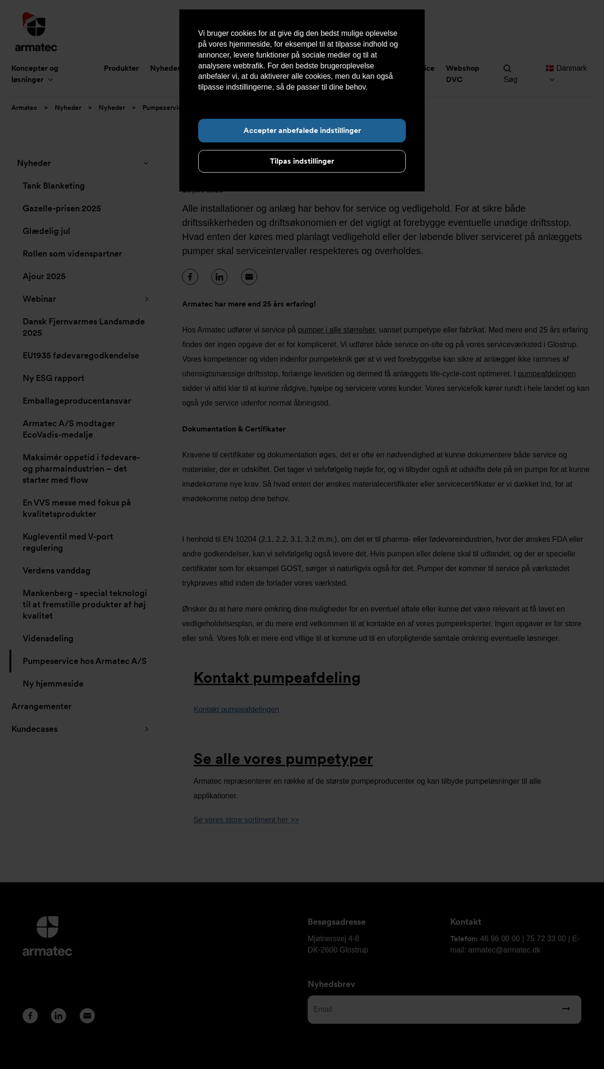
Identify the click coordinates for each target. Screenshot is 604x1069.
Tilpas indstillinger (302, 161)
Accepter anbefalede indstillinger (302, 130)
